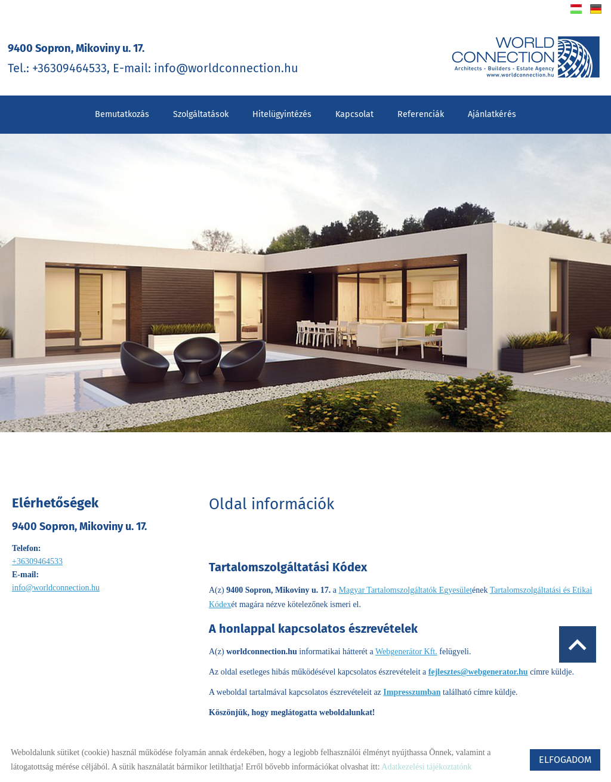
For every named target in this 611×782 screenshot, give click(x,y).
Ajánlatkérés (492, 109)
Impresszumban (411, 680)
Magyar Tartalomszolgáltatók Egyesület (405, 581)
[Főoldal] (518, 57)
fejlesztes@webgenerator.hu (478, 659)
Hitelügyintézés (281, 109)
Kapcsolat (354, 109)
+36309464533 (37, 556)
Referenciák (420, 109)
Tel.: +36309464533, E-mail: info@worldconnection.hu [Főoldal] (163, 57)
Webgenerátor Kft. (406, 639)
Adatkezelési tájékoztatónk (426, 766)
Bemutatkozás (122, 109)
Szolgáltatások (201, 109)
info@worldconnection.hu (56, 582)
